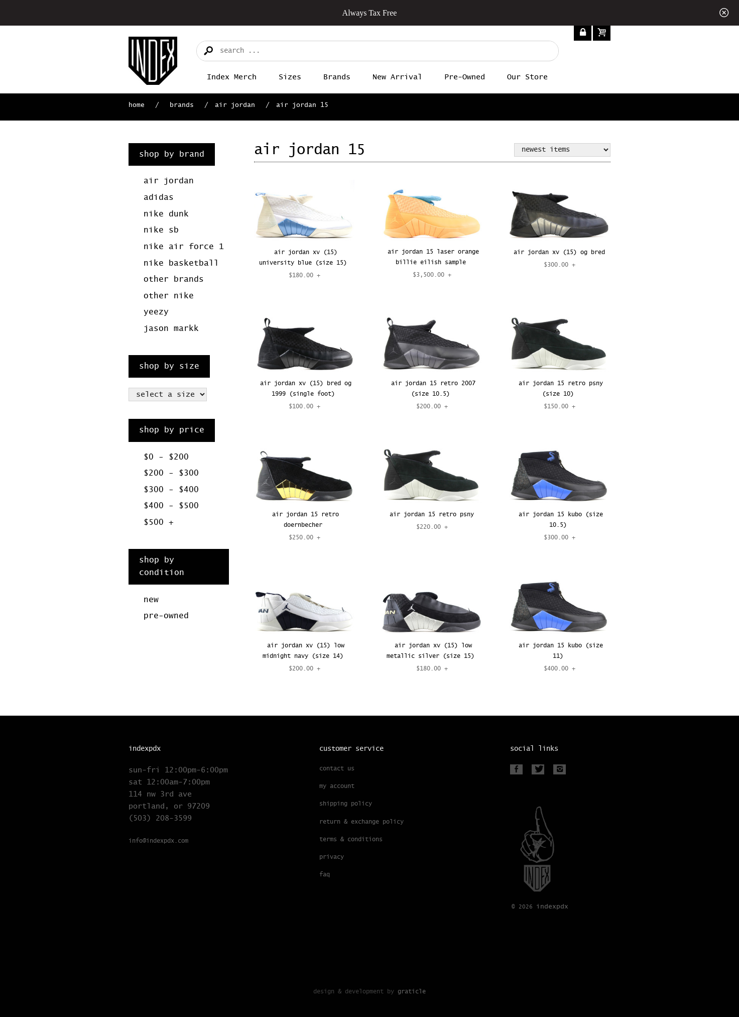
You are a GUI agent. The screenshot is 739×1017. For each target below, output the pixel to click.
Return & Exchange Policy (361, 822)
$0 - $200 (166, 457)
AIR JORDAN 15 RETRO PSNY (432, 515)
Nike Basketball (181, 263)
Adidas (159, 197)
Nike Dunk (166, 214)
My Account (336, 786)
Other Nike (169, 296)
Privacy (331, 857)
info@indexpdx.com (158, 841)
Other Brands (174, 279)
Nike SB (161, 230)
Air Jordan (235, 105)
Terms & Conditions (351, 840)
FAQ (324, 875)
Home (137, 105)
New (151, 600)
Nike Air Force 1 (184, 247)
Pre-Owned (464, 77)
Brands (336, 77)
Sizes (290, 77)
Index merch (232, 77)
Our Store (527, 77)
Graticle (412, 991)
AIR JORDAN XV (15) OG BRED (559, 253)
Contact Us (336, 769)
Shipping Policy (345, 804)
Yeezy (156, 312)
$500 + (159, 522)
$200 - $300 (171, 473)
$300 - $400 (171, 490)
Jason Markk (171, 328)
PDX (552, 906)
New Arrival (397, 77)
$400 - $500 (171, 506)
